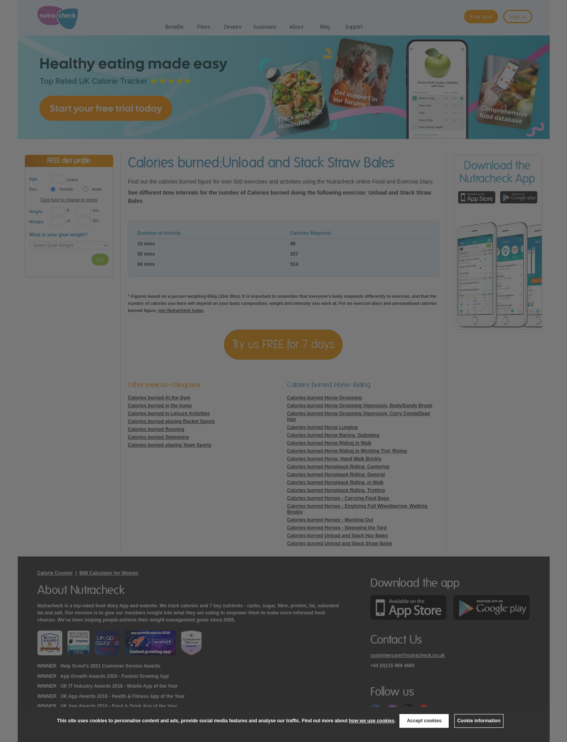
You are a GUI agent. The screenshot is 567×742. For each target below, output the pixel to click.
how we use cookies (371, 720)
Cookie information (478, 720)
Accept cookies (424, 720)
